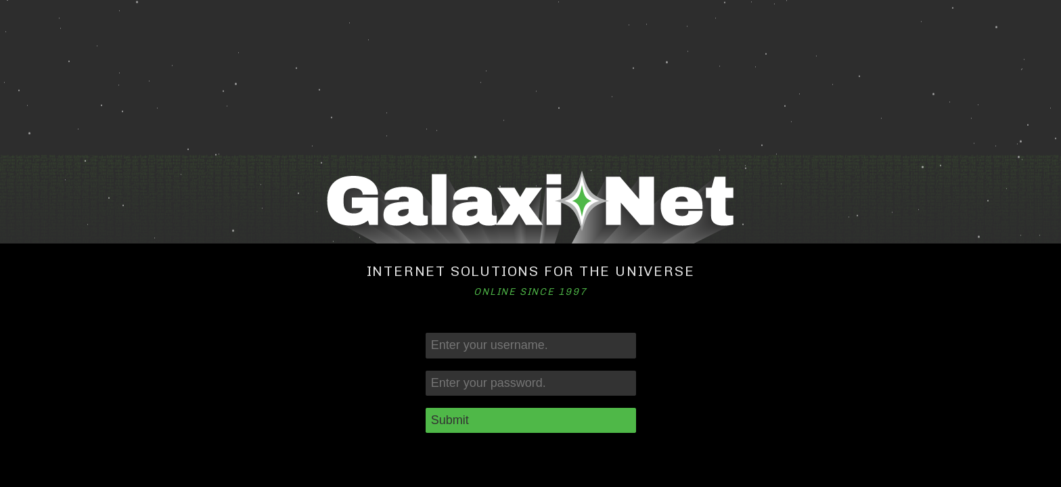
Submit (450, 420)
